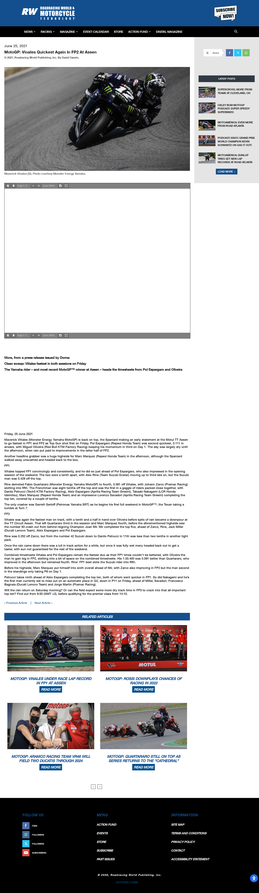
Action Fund (139, 31)
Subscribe (82, 853)
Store (118, 31)
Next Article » (43, 602)
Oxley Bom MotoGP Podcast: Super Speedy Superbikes (234, 109)
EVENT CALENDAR (96, 31)
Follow (84, 835)
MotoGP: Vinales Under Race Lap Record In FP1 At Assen (50, 680)
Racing (48, 31)
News (29, 31)
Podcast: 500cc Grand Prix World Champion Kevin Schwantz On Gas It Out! (236, 141)
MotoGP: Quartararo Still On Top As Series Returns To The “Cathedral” (143, 758)
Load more (226, 171)
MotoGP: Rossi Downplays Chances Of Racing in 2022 (143, 680)
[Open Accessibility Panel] (254, 878)
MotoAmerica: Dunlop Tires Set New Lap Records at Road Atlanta (235, 159)
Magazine (69, 31)
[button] (235, 31)
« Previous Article (15, 602)
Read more (50, 689)
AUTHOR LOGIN (127, 882)
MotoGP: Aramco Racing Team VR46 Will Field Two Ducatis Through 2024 (50, 758)
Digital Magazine (169, 31)
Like (86, 826)
